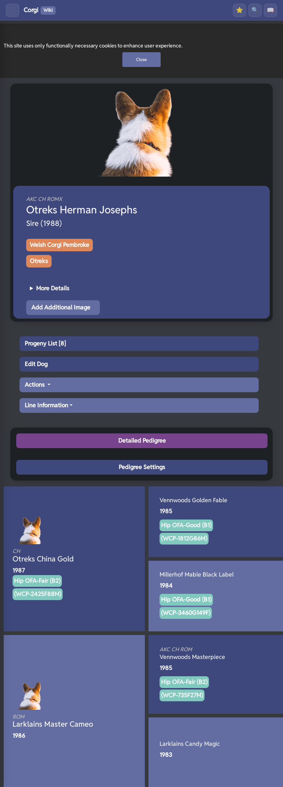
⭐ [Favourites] (239, 10)
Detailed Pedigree (142, 440)
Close (141, 59)
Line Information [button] (46, 405)
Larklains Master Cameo (62, 721)
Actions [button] (35, 385)
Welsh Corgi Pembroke (59, 245)
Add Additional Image (60, 307)
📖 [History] (270, 10)
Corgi (40, 10)
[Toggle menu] (12, 10)
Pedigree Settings (142, 467)
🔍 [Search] (255, 10)
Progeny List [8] (45, 343)
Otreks (39, 261)
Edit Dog (36, 364)
